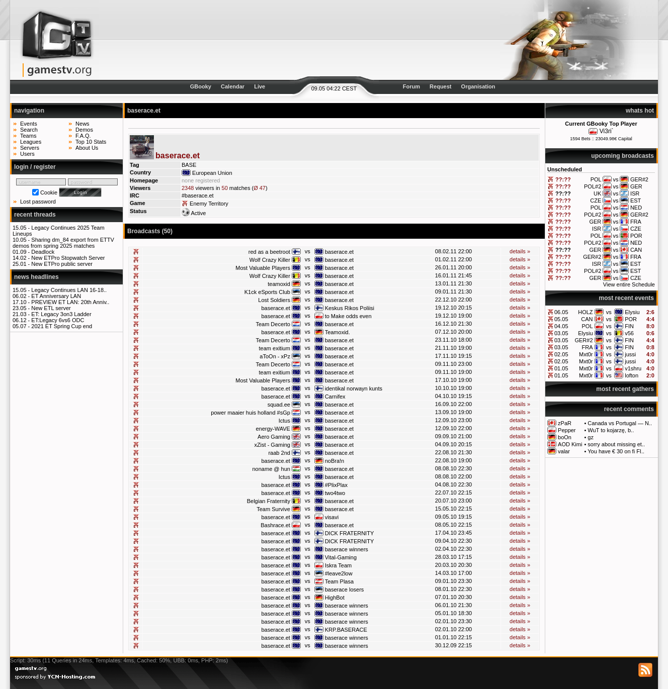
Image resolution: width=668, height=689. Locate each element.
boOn (564, 437)
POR (631, 319)
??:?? (563, 179)
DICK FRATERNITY (349, 533)
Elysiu (632, 312)
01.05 (561, 368)
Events (28, 124)
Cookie (48, 192)
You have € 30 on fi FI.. (616, 451)
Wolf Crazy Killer (269, 260)
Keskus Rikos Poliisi (349, 308)
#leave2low (339, 573)
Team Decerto (273, 324)
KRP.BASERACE (346, 630)
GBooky (200, 86)
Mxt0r (586, 354)
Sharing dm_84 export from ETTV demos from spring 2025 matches (63, 243)
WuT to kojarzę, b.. (611, 430)
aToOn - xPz (275, 356)
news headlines (36, 276)
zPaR (564, 423)
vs (609, 312)
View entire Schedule (629, 284)
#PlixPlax (336, 485)
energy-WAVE (273, 429)
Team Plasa (339, 581)
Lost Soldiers (274, 300)
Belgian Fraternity (268, 501)
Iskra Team (338, 565)
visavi (332, 517)
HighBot (335, 598)
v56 (629, 333)
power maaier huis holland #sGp (250, 413)
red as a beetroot (269, 252)
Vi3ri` (607, 131)
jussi (630, 354)
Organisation (478, 86)
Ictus (284, 421)
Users (27, 154)
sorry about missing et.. (616, 444)
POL (587, 326)
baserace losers (344, 589)
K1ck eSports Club (267, 292)
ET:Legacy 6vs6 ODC (57, 320)
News (82, 124)
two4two (335, 493)
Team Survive (273, 509)
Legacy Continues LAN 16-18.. (69, 290)
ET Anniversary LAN (56, 296)
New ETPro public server (62, 264)
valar (564, 451)
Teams (28, 136)
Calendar (232, 86)
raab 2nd (279, 453)
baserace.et (339, 252)
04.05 (561, 326)
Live (259, 86)
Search (29, 130)
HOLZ (585, 312)
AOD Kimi (570, 444)
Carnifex (335, 396)
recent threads (35, 214)
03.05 (561, 333)
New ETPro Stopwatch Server (68, 258)
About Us (86, 148)
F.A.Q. (83, 136)
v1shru (633, 368)
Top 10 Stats (90, 142)
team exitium (274, 348)
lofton (631, 375)
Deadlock (42, 252)
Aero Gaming (274, 437)
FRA (587, 347)
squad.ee (279, 405)
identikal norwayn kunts (353, 388)
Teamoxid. (337, 332)
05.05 (561, 319)
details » (520, 251)
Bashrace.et (275, 525)
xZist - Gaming (272, 445)
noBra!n (335, 461)
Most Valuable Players (262, 268)
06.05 (561, 312)
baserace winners (346, 549)
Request (440, 86)
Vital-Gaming (341, 557)
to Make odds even (348, 316)
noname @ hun (271, 469)
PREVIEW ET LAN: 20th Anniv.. (70, 302)
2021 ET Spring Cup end (61, 326)
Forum (411, 86)
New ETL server (50, 308)
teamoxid (279, 284)
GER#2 (583, 340)
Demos (84, 130)
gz (591, 437)
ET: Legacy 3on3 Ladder (61, 314)
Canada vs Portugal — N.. (620, 423)
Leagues (30, 142)
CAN (587, 319)
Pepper (566, 430)
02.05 (561, 354)
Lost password (38, 202)
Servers (29, 148)
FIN (629, 326)
